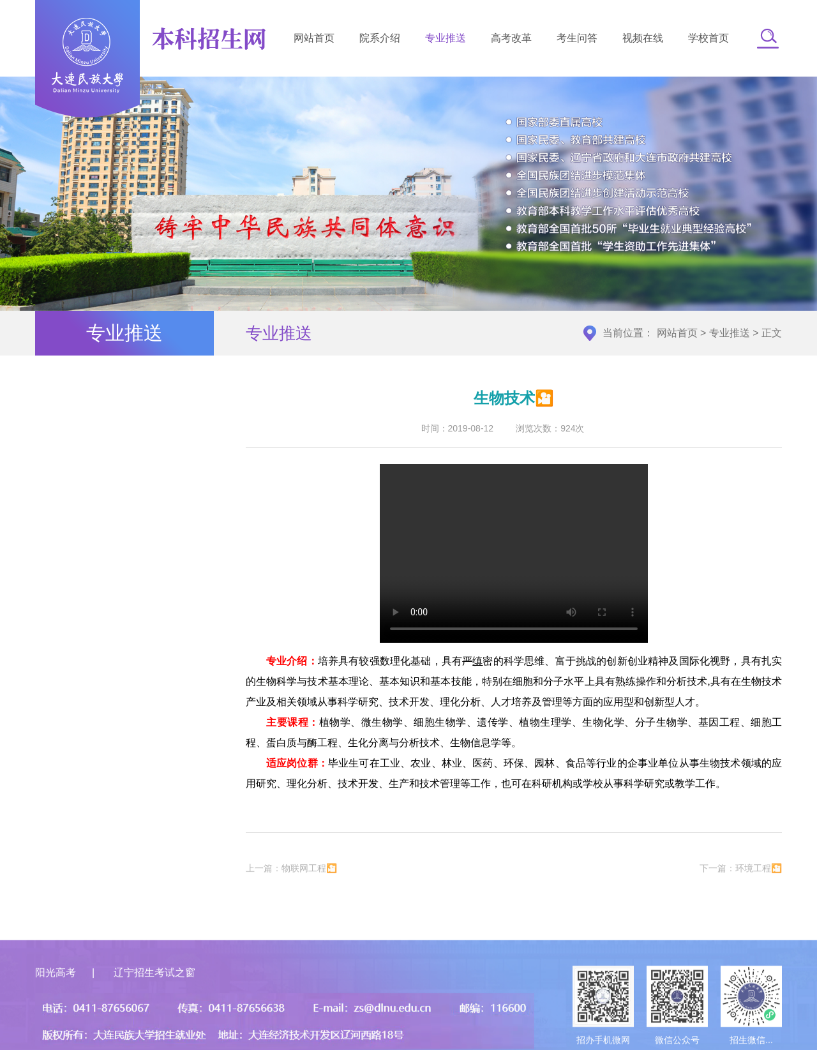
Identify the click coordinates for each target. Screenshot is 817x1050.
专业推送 (445, 38)
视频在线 (642, 38)
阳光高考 (55, 1001)
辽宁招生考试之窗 (154, 1001)
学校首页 (708, 38)
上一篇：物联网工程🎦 (291, 871)
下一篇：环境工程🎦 (741, 871)
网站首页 (314, 38)
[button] (768, 38)
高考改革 (511, 38)
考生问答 (577, 38)
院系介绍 (379, 38)
